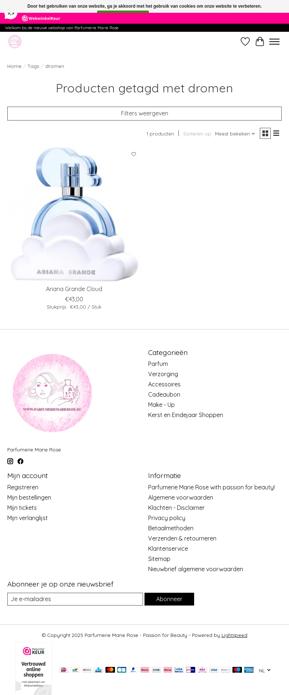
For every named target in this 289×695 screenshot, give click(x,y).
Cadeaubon (164, 394)
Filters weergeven (144, 113)
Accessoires (164, 384)
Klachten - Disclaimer (176, 507)
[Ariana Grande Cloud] (74, 214)
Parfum (158, 363)
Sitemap (159, 558)
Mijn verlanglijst (27, 518)
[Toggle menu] (274, 41)
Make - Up (161, 404)
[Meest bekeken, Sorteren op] (235, 134)
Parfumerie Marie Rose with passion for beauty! (211, 487)
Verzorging (163, 374)
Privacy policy (166, 518)
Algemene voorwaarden (180, 497)
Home (14, 66)
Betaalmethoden (170, 528)
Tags (33, 66)
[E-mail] (75, 599)
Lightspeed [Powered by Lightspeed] (234, 635)
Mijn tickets (22, 507)
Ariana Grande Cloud (74, 289)
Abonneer (169, 599)
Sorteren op (197, 134)
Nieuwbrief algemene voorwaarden (195, 569)
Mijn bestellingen (29, 497)
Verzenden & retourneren (182, 538)
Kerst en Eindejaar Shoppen (185, 415)
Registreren (22, 487)
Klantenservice (168, 548)
